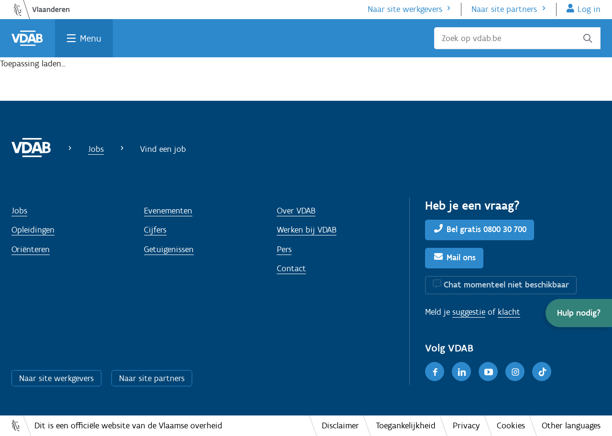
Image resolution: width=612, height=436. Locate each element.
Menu (90, 38)
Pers (284, 249)
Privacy (466, 425)
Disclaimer (340, 425)
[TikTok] (541, 371)
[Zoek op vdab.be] (517, 38)
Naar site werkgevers (405, 9)
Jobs (96, 149)
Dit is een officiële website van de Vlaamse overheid (128, 425)
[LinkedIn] (461, 371)
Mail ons (461, 257)
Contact (291, 268)
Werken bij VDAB (307, 229)
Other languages (571, 425)
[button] (579, 313)
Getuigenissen (169, 249)
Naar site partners (504, 9)
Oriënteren (30, 249)
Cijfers (155, 229)
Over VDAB (296, 210)
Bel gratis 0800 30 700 (486, 229)
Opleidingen (33, 229)
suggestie (468, 312)
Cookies (511, 425)
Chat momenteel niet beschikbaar (506, 284)
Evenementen (168, 210)
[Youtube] (488, 371)
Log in (589, 9)
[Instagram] (515, 371)
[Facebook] (434, 371)
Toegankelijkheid (406, 425)
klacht (509, 312)
